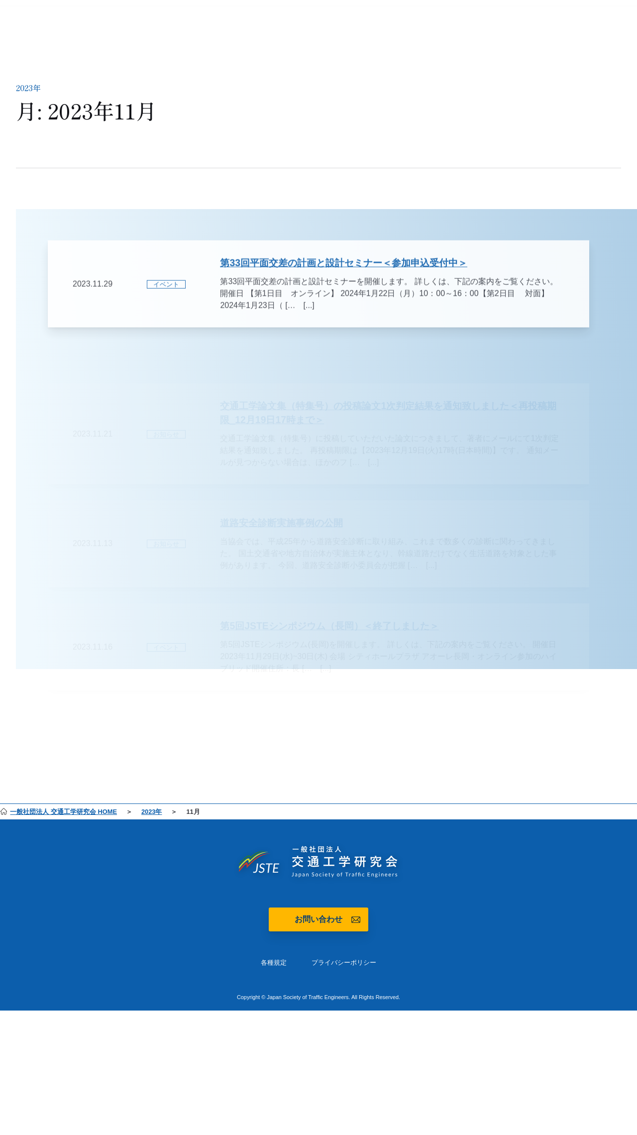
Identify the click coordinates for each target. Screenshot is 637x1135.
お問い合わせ (318, 919)
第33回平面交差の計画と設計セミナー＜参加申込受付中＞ (343, 273)
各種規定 (274, 962)
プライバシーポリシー (344, 962)
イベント (166, 295)
